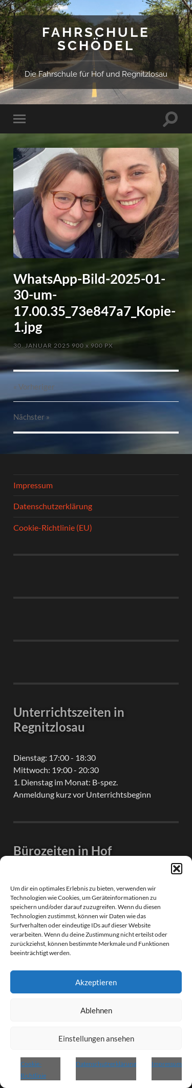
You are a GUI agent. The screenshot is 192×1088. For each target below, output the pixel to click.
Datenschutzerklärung (106, 1064)
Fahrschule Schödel (96, 38)
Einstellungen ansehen (96, 1038)
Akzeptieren (96, 982)
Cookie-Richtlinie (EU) (52, 527)
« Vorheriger (34, 386)
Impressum (167, 1064)
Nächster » (31, 416)
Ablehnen (96, 1010)
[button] (177, 869)
